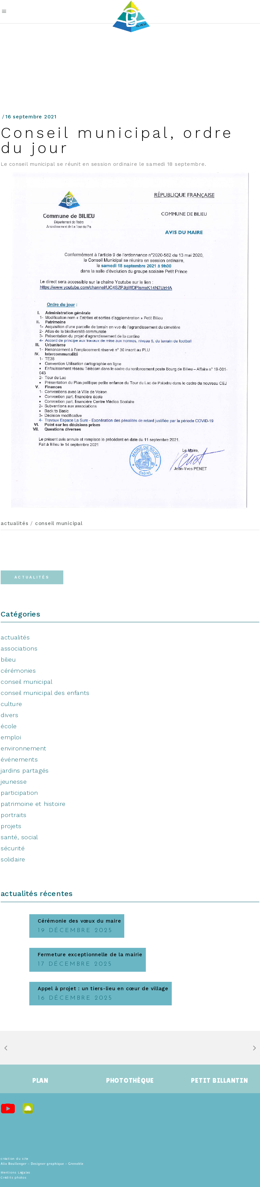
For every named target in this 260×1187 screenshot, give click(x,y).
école (9, 726)
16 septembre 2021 (31, 117)
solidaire (13, 859)
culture (11, 703)
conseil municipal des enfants (45, 692)
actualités (15, 523)
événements (19, 759)
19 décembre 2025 (75, 930)
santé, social (19, 837)
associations (19, 648)
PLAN (40, 1080)
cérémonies (18, 670)
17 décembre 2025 (75, 964)
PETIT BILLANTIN (219, 1080)
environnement (23, 748)
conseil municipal (59, 523)
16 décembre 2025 (75, 998)
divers (9, 714)
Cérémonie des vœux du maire (79, 921)
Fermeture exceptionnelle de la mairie (90, 955)
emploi (11, 737)
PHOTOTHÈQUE (130, 1080)
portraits (14, 814)
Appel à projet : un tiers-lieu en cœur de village (103, 989)
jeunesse (14, 781)
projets (11, 825)
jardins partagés (25, 770)
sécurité (13, 848)
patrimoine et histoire (33, 803)
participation (19, 792)
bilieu (8, 659)
